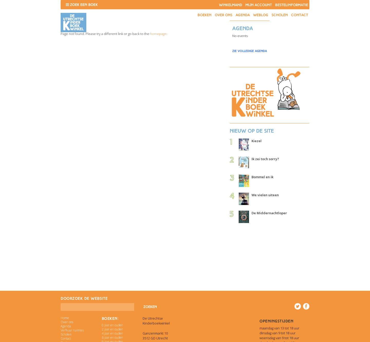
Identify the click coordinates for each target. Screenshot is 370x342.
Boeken (204, 15)
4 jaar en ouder (112, 333)
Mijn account (258, 5)
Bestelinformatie (291, 5)
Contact (299, 15)
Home (65, 318)
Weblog (260, 15)
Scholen (280, 15)
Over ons (223, 15)
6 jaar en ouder (112, 337)
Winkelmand (230, 5)
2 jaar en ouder (112, 329)
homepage (158, 33)
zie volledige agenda (249, 51)
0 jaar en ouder (112, 325)
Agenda (243, 15)
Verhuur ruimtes (72, 330)
